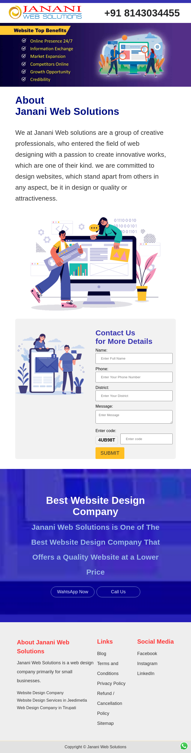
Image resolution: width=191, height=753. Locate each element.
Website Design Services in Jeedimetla (52, 700)
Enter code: (106, 431)
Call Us (118, 591)
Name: (101, 350)
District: (102, 387)
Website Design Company (40, 693)
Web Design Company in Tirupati (46, 708)
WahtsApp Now (72, 591)
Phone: (102, 369)
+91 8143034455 (142, 12)
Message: (104, 406)
